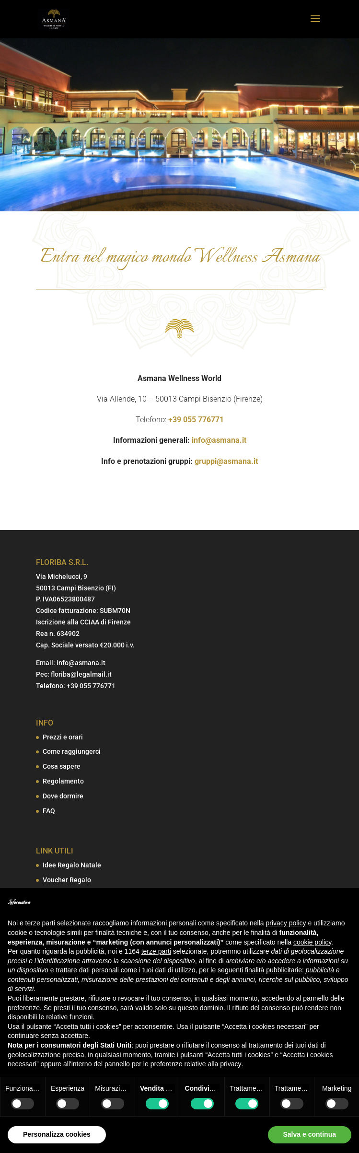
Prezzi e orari (63, 737)
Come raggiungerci (72, 751)
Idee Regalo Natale (72, 865)
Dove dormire (63, 796)
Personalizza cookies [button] (57, 1134)
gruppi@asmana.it (226, 461)
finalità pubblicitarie (273, 970)
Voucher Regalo (67, 880)
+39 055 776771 (196, 419)
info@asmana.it (219, 440)
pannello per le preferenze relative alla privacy (173, 1064)
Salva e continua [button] (309, 1134)
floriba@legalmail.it (81, 674)
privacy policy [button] (286, 923)
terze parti (156, 951)
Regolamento (63, 781)
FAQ (49, 811)
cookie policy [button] (312, 942)
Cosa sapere (62, 766)
